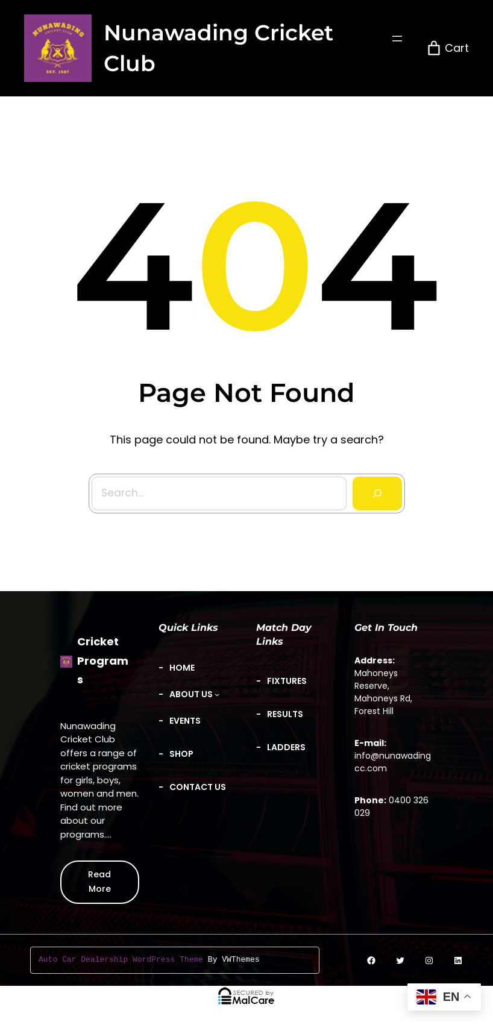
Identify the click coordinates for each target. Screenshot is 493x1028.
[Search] (373, 488)
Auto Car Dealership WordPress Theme (121, 959)
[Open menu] (397, 38)
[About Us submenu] (194, 694)
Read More (99, 881)
